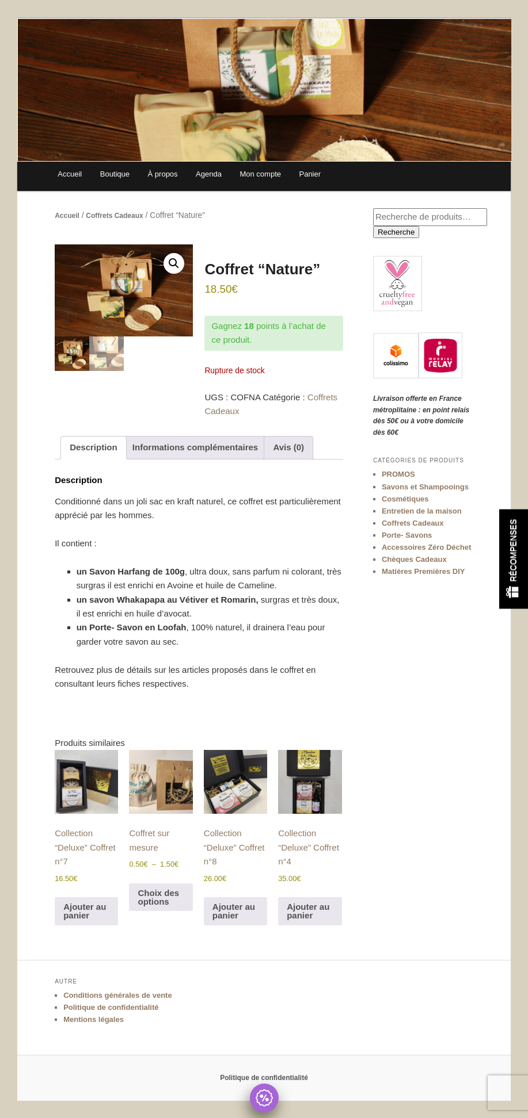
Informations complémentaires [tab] (195, 447)
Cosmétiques (405, 499)
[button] (174, 263)
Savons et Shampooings (425, 487)
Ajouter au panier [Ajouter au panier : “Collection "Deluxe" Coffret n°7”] (84, 911)
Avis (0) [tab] (288, 447)
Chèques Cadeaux (414, 559)
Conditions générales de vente (117, 995)
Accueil (70, 174)
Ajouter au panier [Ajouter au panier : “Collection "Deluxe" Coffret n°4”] (308, 911)
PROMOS (398, 474)
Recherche (396, 232)
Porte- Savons (407, 535)
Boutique (115, 174)
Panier (310, 174)
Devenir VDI (78, 198)
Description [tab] (93, 447)
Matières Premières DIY (423, 571)
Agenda (209, 174)
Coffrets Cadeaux (114, 216)
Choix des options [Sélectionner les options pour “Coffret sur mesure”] (158, 897)
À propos (163, 174)
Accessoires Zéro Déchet (426, 547)
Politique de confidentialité (110, 1007)
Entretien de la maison (422, 511)
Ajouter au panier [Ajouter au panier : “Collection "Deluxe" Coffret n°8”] (233, 911)
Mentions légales (93, 1019)
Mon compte (260, 174)
